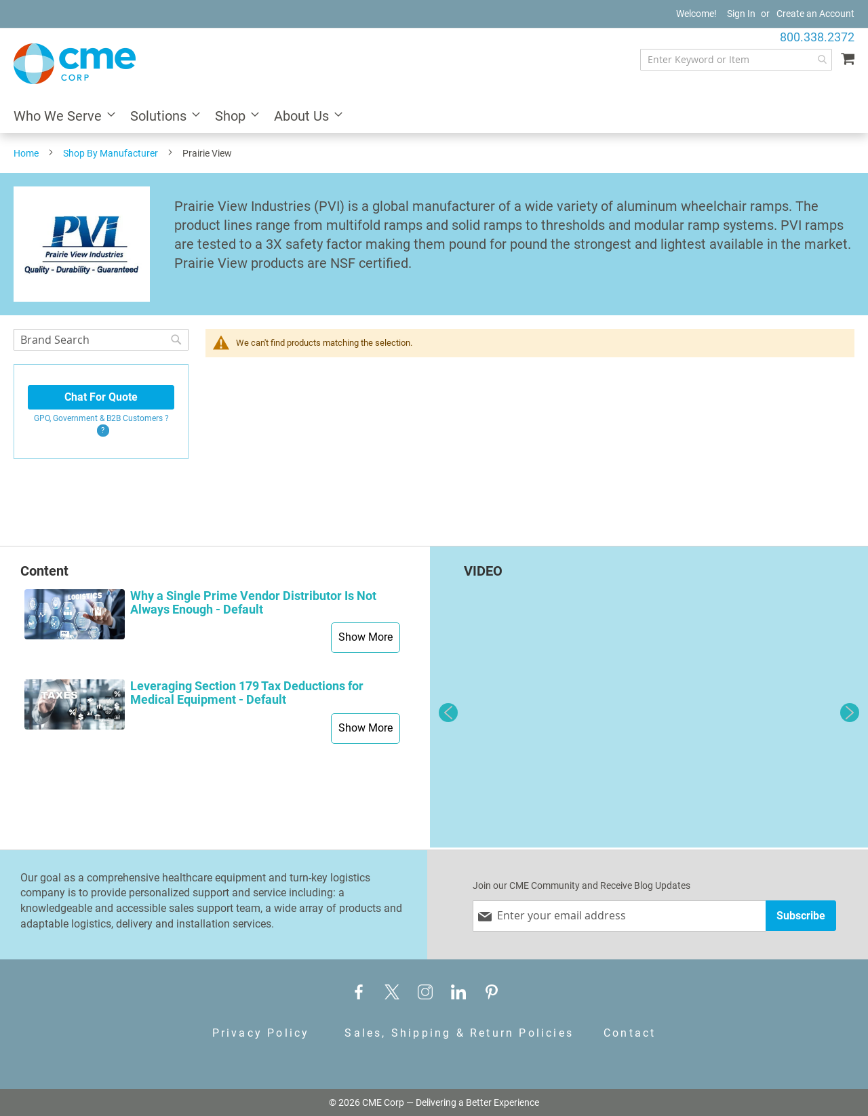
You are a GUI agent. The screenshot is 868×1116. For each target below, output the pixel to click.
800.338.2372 (817, 37)
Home (26, 153)
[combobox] (736, 60)
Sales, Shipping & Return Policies (459, 1033)
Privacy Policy (261, 1033)
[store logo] (75, 63)
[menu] (434, 117)
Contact (630, 1033)
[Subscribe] (801, 915)
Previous (448, 712)
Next (849, 712)
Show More (365, 637)
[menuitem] (60, 117)
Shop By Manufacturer (110, 153)
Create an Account (815, 13)
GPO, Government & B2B (101, 418)
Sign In (741, 13)
